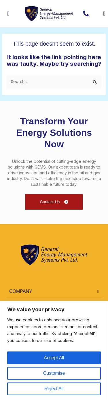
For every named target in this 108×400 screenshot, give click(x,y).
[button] (54, 291)
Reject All (54, 388)
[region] (54, 350)
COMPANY (20, 291)
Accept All (54, 357)
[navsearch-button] (99, 13)
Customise (54, 373)
